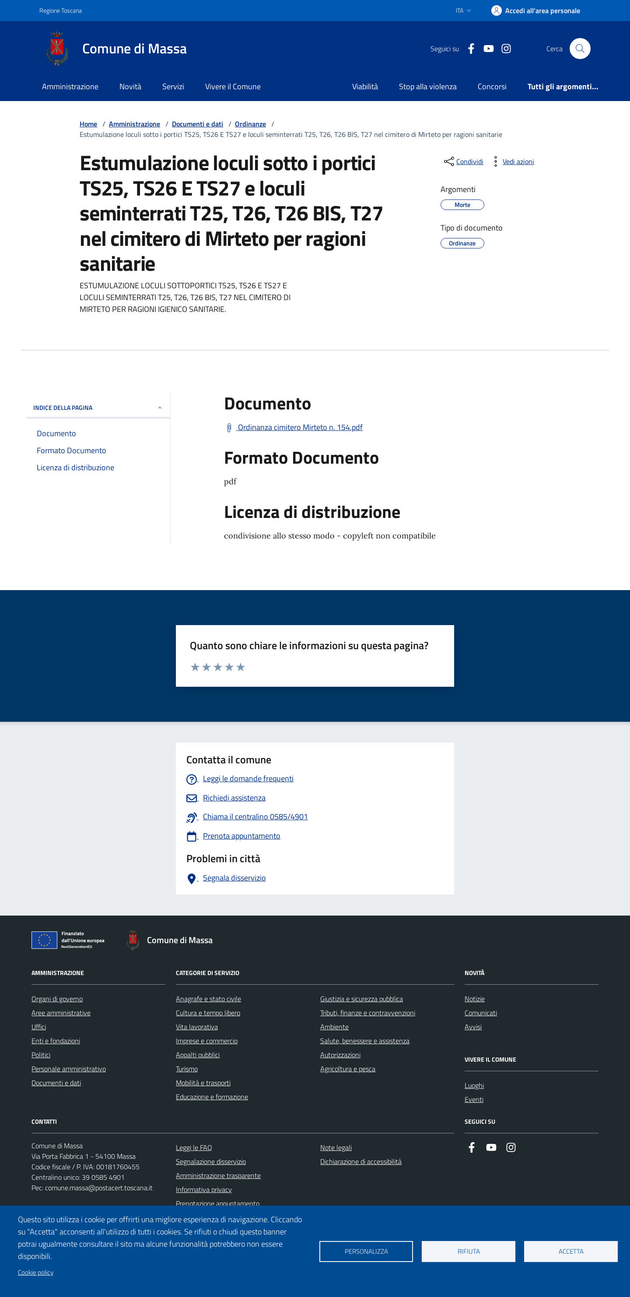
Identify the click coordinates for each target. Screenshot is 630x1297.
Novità (130, 86)
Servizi (173, 86)
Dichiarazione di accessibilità (361, 1161)
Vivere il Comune (233, 86)
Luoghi (474, 1085)
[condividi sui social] (463, 161)
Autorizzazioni (340, 1054)
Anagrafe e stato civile (208, 998)
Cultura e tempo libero (208, 1012)
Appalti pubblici (198, 1054)
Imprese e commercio (207, 1040)
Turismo (187, 1068)
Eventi (474, 1099)
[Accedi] (536, 10)
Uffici (39, 1026)
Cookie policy (35, 1272)
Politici (41, 1054)
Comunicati (481, 1012)
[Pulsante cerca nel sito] (580, 48)
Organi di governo (57, 998)
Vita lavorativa (197, 1026)
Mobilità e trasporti (203, 1082)
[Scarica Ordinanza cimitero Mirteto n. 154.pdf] (293, 427)
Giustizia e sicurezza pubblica (361, 998)
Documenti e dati (197, 124)
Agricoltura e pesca (347, 1068)
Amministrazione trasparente (218, 1175)
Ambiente (334, 1026)
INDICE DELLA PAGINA (98, 407)
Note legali (336, 1147)
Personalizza (366, 1251)
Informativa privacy (204, 1189)
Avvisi (473, 1026)
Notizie (475, 998)
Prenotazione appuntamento (217, 1203)
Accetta (571, 1251)
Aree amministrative (61, 1012)
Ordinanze (250, 124)
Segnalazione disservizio (211, 1161)
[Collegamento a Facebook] (467, 48)
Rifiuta (469, 1251)
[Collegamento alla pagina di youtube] (485, 48)
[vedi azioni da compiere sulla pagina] (511, 161)
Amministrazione (70, 86)
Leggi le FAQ (194, 1147)
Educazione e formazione (212, 1096)
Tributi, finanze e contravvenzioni (367, 1012)
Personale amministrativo (69, 1068)
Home (88, 124)
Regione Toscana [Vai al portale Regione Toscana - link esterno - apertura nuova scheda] (60, 10)
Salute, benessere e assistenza (365, 1040)
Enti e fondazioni (56, 1040)
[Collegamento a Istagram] (502, 48)
